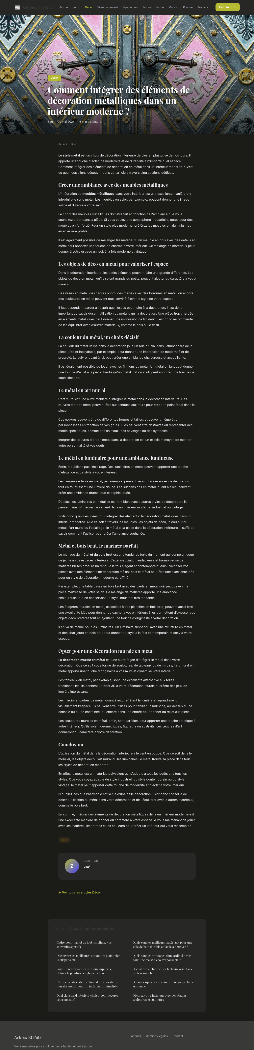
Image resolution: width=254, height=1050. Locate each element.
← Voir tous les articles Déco (79, 892)
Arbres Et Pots (33, 7)
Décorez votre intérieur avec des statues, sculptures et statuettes (160, 997)
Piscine (188, 7)
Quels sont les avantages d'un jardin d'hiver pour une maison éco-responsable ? (161, 958)
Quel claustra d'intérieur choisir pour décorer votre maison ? (87, 997)
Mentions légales (156, 1036)
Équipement (131, 7)
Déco (88, 7)
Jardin (160, 7)
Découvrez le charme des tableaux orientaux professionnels (162, 971)
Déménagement (107, 7)
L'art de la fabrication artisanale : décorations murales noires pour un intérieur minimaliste (87, 984)
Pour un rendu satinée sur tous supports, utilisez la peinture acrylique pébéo (84, 971)
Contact (178, 1036)
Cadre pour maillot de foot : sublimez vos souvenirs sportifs (84, 944)
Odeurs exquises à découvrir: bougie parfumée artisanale (164, 984)
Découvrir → (227, 7)
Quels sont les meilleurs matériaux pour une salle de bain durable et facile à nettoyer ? (162, 944)
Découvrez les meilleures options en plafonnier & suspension (88, 958)
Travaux (202, 7)
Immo (147, 7)
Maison (173, 7)
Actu (77, 7)
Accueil (64, 7)
